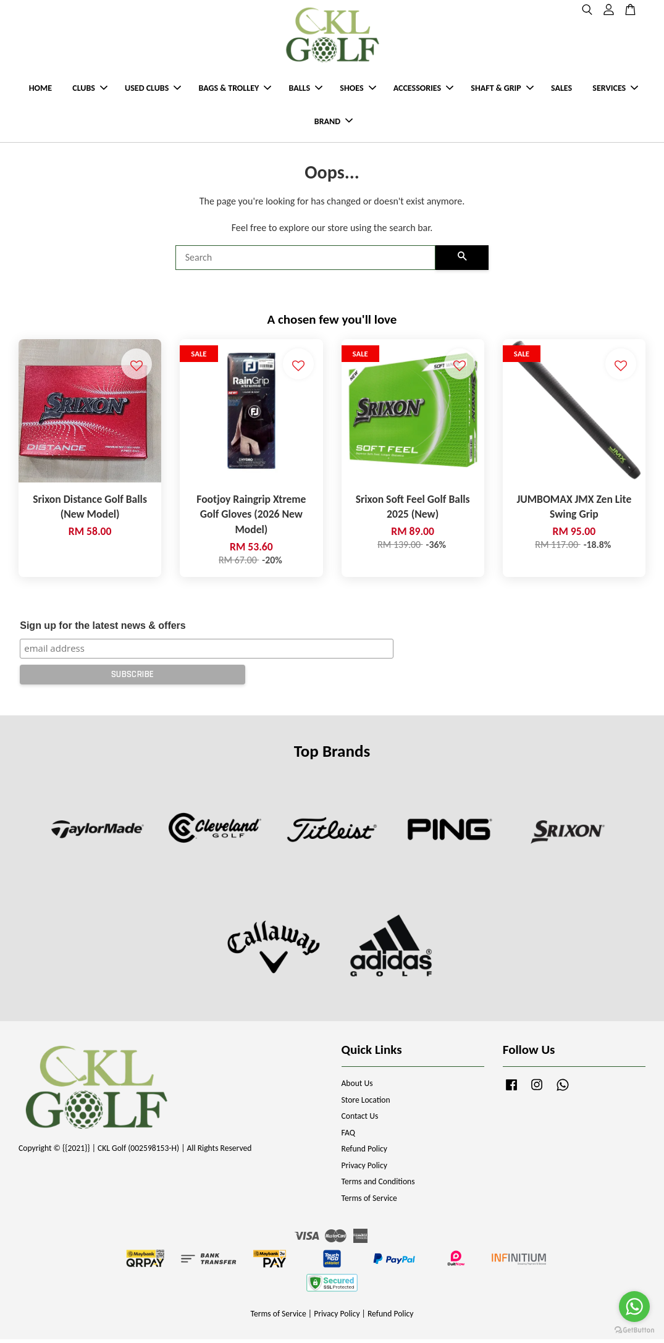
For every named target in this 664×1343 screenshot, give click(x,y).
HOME (40, 90)
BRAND (333, 123)
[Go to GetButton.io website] (634, 1330)
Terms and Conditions (378, 1185)
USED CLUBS (153, 90)
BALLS (305, 90)
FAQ (348, 1136)
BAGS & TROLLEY (234, 90)
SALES (561, 90)
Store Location (366, 1103)
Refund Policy (365, 1152)
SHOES (358, 90)
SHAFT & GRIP (502, 90)
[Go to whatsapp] (634, 1306)
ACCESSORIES (423, 90)
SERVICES (615, 90)
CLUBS (89, 90)
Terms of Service (369, 1202)
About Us (357, 1087)
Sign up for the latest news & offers (102, 629)
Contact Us (360, 1119)
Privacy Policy (364, 1169)
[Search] (305, 261)
